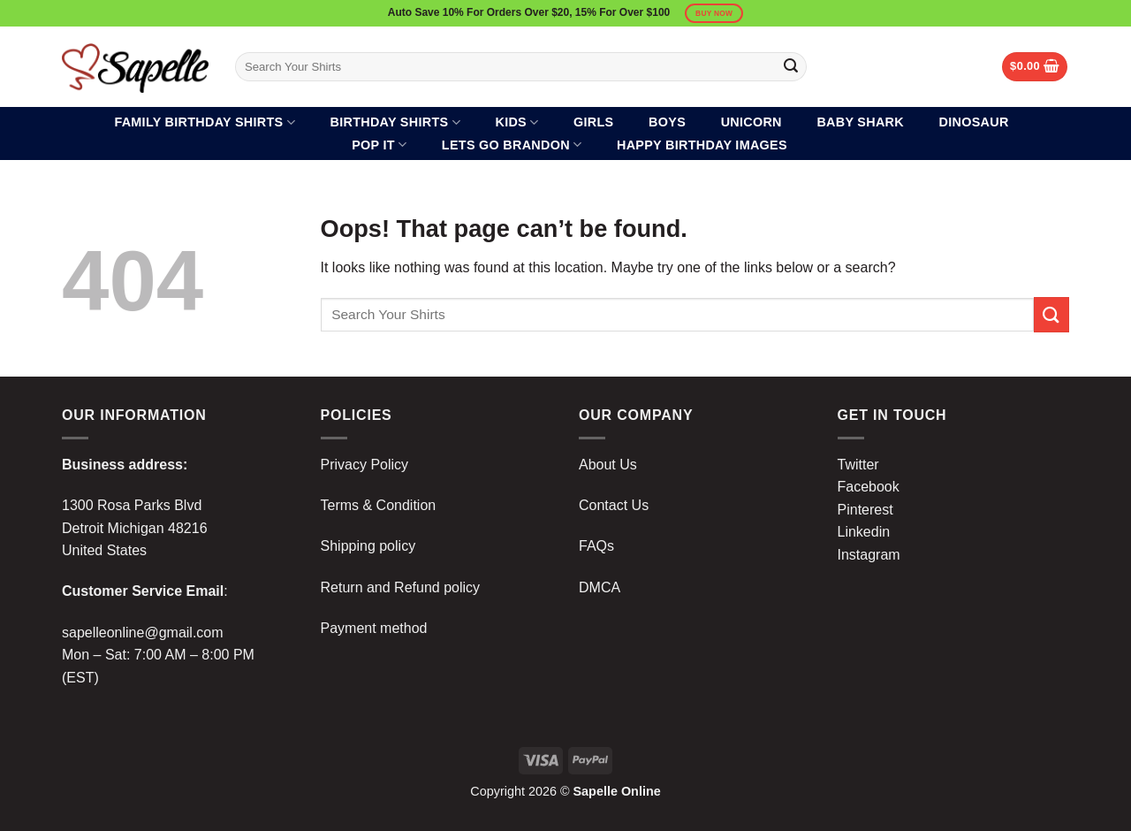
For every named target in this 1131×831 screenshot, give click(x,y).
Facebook (868, 486)
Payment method (374, 628)
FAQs (596, 545)
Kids (516, 122)
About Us (608, 464)
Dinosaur (974, 122)
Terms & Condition (378, 505)
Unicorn (751, 122)
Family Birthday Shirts (204, 122)
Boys (667, 122)
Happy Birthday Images (702, 145)
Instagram (869, 554)
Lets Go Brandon (512, 144)
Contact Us (614, 505)
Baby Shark (860, 122)
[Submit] (791, 67)
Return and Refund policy (401, 587)
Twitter (858, 464)
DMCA (599, 587)
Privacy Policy (365, 464)
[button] (1034, 66)
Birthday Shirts (395, 122)
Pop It (379, 144)
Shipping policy (368, 545)
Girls (593, 122)
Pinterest (865, 509)
